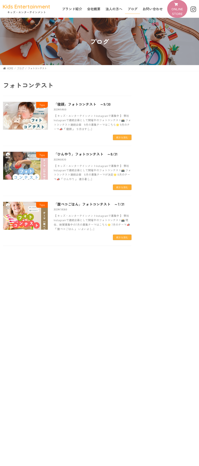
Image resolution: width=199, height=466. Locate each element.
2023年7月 (154, 275)
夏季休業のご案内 (157, 180)
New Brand (154, 336)
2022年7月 (154, 307)
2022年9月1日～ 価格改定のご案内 (170, 216)
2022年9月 (154, 291)
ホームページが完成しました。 (167, 252)
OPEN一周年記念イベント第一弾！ (169, 149)
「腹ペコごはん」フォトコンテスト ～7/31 (89, 204)
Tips (166, 159)
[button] (177, 9)
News (166, 108)
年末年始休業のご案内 (160, 133)
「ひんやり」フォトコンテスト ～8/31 (85, 154)
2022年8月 (154, 299)
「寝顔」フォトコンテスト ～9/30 (82, 104)
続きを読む (122, 137)
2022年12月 (154, 283)
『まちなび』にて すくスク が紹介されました (169, 115)
